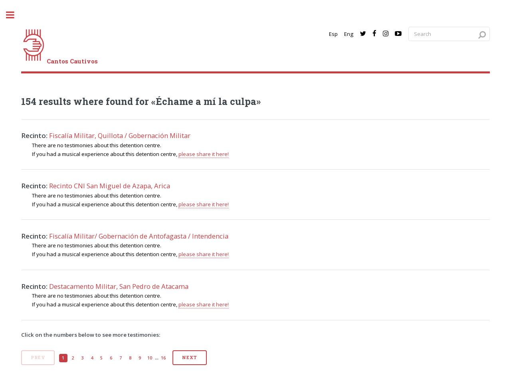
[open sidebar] (14, 15)
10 (149, 358)
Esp (333, 34)
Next (189, 357)
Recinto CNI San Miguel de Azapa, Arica (109, 185)
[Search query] (449, 34)
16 (163, 358)
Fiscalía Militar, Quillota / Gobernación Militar (119, 135)
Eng (348, 34)
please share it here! (203, 154)
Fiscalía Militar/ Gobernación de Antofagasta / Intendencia (138, 236)
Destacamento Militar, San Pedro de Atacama (118, 286)
